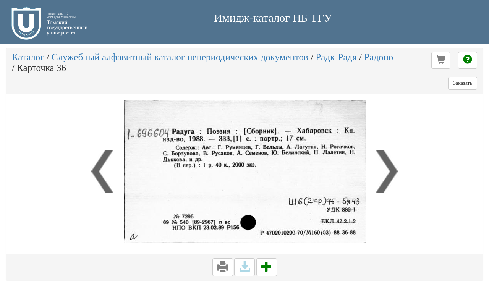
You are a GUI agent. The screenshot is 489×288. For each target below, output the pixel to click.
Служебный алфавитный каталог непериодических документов (180, 57)
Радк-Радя (336, 57)
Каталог (28, 57)
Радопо (378, 57)
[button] (440, 60)
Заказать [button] (462, 83)
